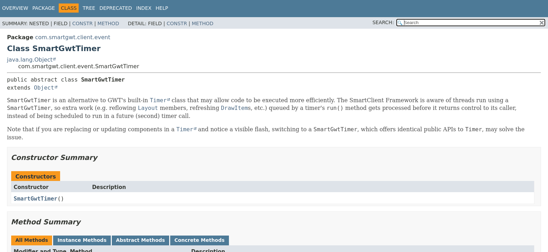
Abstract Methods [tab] (140, 240)
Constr (82, 23)
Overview (15, 8)
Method (108, 23)
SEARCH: (383, 22)
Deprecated (115, 8)
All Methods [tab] (31, 240)
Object (44, 87)
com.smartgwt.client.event (72, 37)
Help (162, 8)
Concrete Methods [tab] (199, 240)
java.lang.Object (29, 59)
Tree (88, 8)
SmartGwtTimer (35, 198)
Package (44, 8)
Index (144, 8)
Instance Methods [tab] (81, 240)
